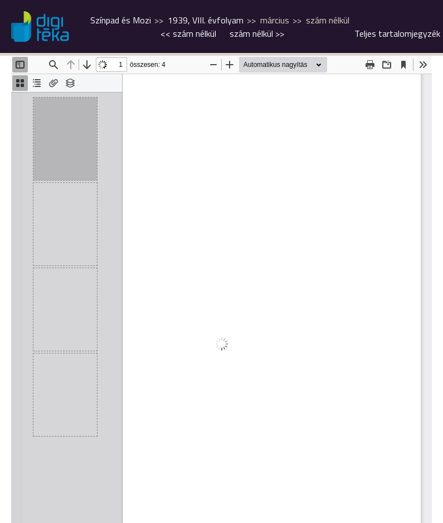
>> (257, 33)
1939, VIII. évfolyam (206, 20)
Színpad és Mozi (120, 20)
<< (188, 33)
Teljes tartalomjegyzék (397, 33)
